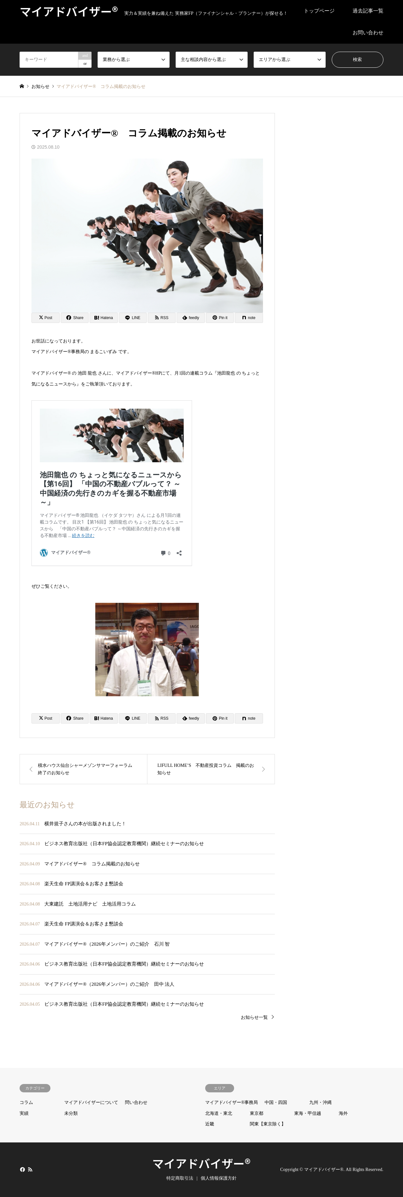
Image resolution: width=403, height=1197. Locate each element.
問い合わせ (136, 1102)
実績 (24, 1113)
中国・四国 (276, 1102)
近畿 (209, 1124)
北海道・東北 (218, 1113)
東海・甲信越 (307, 1113)
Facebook (22, 1169)
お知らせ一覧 (254, 1017)
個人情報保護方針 (219, 1178)
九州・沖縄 (320, 1102)
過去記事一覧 (368, 10)
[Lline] (133, 318)
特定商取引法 (179, 1178)
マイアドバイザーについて (91, 1102)
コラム (26, 1102)
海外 (343, 1113)
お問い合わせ (368, 32)
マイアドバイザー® (201, 1163)
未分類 (71, 1113)
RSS (30, 1169)
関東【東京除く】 (268, 1124)
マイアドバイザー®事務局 (231, 1102)
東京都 (256, 1113)
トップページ (319, 10)
